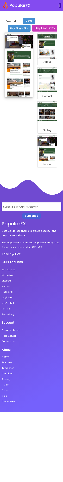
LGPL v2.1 (36, 247)
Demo (29, 20)
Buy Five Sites (45, 28)
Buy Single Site (19, 28)
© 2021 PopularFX (11, 254)
